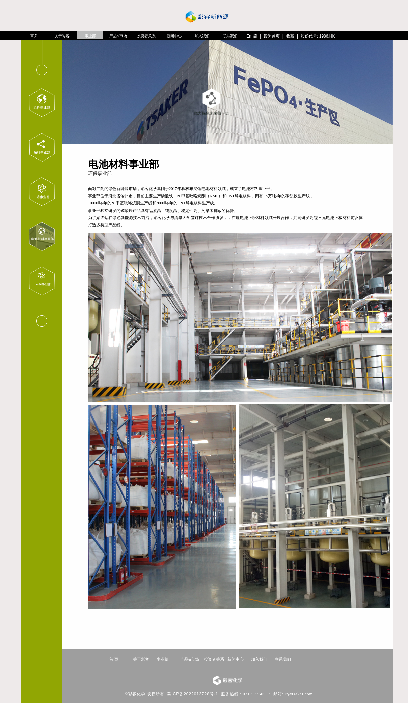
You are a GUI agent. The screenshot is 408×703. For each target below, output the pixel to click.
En (248, 36)
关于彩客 (62, 36)
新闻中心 (174, 36)
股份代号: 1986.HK (318, 36)
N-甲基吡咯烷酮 (191, 196)
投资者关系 (146, 36)
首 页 (113, 659)
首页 (34, 35)
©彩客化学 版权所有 (144, 694)
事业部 (90, 36)
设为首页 (272, 36)
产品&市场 (118, 36)
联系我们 (230, 36)
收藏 (290, 36)
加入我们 (202, 36)
